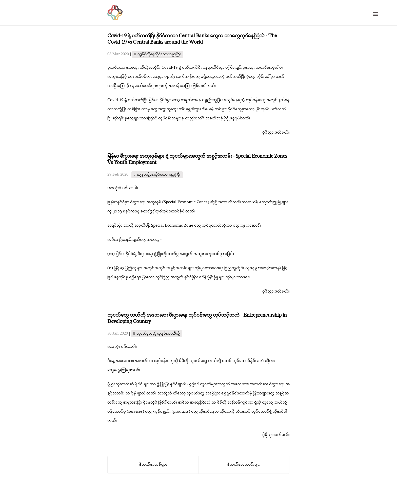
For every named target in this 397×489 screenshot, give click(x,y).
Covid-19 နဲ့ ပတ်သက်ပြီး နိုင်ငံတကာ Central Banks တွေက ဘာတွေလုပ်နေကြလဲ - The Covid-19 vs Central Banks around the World (192, 39)
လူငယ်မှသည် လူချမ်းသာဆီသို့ (158, 333)
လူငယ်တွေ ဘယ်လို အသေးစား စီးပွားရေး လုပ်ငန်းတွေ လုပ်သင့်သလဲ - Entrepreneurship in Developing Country (197, 318)
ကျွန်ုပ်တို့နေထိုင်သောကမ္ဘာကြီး (159, 54)
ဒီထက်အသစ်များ (153, 464)
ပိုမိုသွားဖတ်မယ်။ (276, 132)
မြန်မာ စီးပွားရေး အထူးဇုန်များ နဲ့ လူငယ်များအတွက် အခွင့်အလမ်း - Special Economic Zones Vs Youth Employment (197, 159)
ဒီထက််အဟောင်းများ (244, 464)
